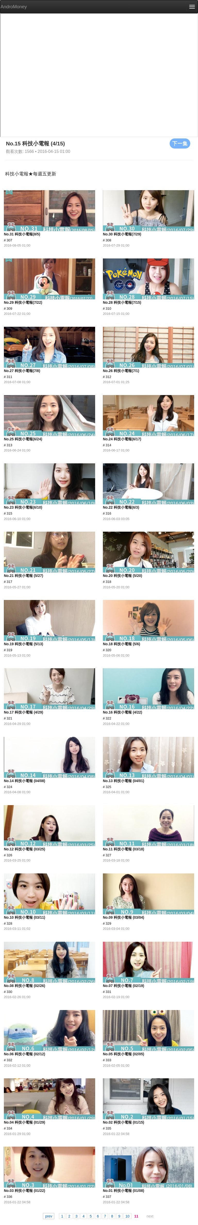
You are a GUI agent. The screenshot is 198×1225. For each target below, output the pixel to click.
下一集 (180, 143)
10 (127, 1216)
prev (48, 1216)
